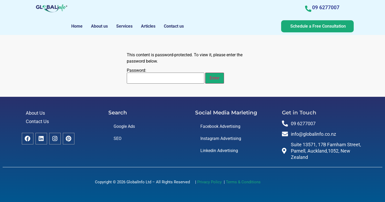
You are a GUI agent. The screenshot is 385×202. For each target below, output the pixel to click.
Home (77, 26)
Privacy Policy (210, 182)
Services (124, 26)
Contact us (174, 26)
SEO (117, 138)
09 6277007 (326, 7)
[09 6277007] (308, 9)
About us (99, 26)
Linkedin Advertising (219, 150)
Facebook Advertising (220, 126)
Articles (148, 26)
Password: (165, 76)
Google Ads (124, 126)
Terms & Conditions (243, 182)
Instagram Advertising (220, 138)
